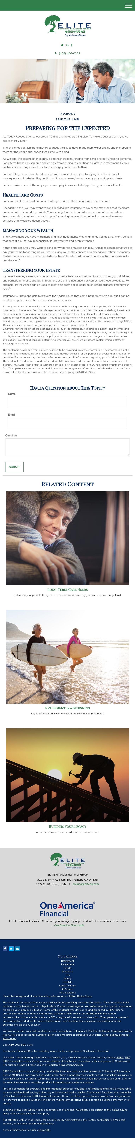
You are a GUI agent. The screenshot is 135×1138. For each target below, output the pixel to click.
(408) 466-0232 (67, 53)
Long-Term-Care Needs (67, 589)
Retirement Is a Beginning (67, 708)
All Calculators (67, 992)
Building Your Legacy (67, 826)
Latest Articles (67, 985)
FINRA (120, 1057)
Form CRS (44, 1129)
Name (12, 394)
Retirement (67, 960)
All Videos (67, 989)
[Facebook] (72, 45)
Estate (67, 967)
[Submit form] (14, 467)
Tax (67, 975)
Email (11, 414)
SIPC (127, 1057)
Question (11, 435)
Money (67, 978)
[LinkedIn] (67, 45)
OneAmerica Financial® (69, 925)
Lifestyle (67, 982)
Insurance (67, 971)
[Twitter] (62, 45)
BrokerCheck (84, 996)
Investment (67, 964)
